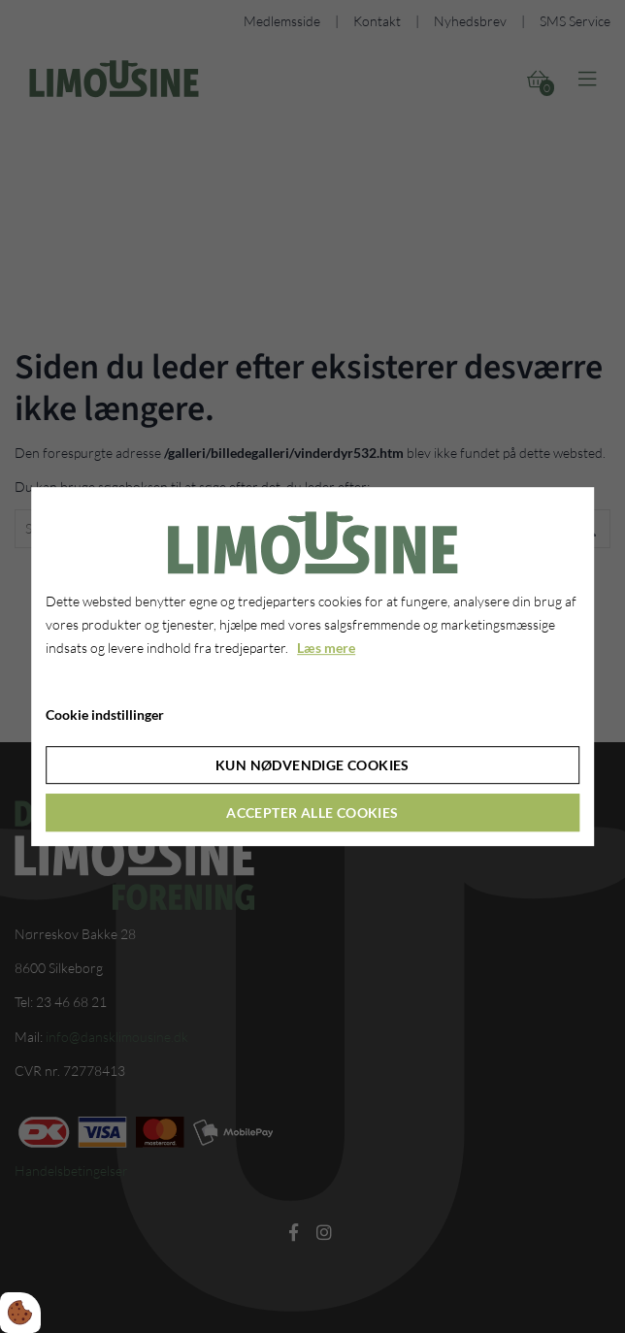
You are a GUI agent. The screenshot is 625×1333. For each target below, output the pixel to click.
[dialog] (312, 666)
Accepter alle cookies (312, 812)
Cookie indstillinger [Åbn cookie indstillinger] (105, 714)
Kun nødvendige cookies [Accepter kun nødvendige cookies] (312, 765)
